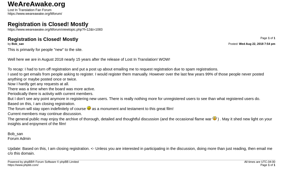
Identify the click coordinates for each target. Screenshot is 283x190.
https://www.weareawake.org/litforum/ (35, 14)
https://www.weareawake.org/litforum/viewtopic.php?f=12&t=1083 (55, 29)
